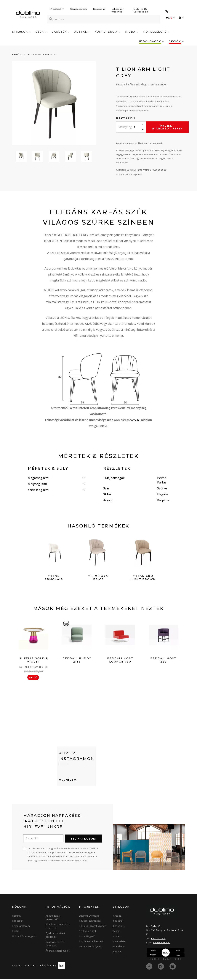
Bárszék (60, 31)
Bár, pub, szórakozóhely (93, 927)
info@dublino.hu (161, 943)
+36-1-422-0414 (158, 939)
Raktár (16, 932)
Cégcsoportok (78, 8)
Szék (41, 31)
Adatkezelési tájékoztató (53, 918)
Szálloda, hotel (87, 932)
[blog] (172, 967)
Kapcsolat (99, 8)
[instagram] (161, 967)
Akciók (176, 41)
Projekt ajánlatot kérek (167, 127)
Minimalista (119, 942)
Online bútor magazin (24, 937)
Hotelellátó (156, 31)
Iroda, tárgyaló (87, 937)
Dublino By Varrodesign (141, 10)
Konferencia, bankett (91, 942)
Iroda (131, 31)
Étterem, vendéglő (89, 916)
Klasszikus (119, 927)
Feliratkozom (83, 839)
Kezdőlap (17, 54)
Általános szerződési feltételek (57, 927)
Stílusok (21, 31)
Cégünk (16, 916)
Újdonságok (151, 41)
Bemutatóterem (21, 927)
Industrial (118, 922)
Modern (117, 937)
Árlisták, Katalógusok (57, 952)
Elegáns (117, 952)
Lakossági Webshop (117, 10)
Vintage (117, 916)
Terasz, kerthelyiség (90, 947)
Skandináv (119, 947)
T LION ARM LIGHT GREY (41, 54)
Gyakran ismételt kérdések (55, 936)
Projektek (57, 8)
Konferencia (107, 31)
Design (116, 932)
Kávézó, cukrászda (90, 922)
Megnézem (68, 781)
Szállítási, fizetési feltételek (55, 944)
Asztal (81, 31)
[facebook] (149, 967)
